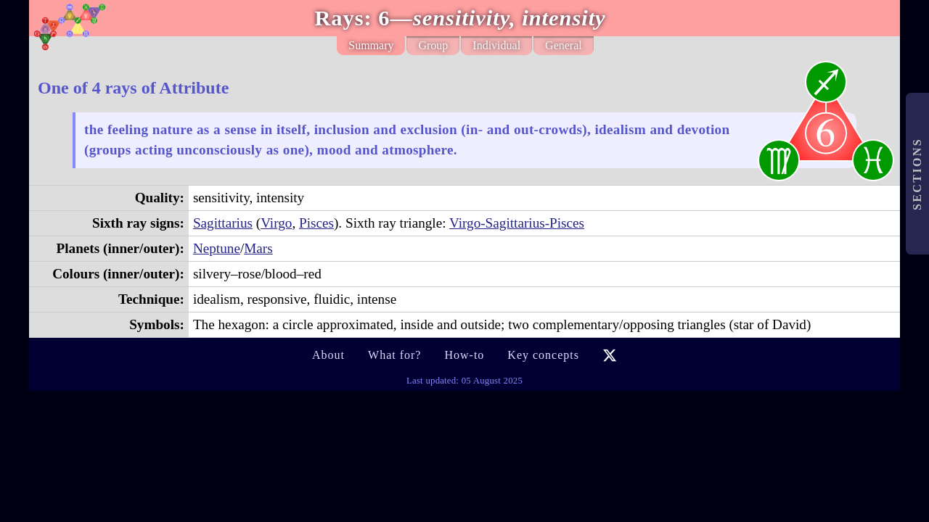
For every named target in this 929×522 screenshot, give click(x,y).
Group (433, 45)
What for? (394, 355)
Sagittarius (223, 223)
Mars (258, 248)
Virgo (276, 223)
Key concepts (543, 355)
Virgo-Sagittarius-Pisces (516, 223)
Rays (339, 18)
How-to (464, 355)
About (328, 355)
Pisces (316, 223)
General (563, 45)
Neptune (216, 248)
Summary (370, 45)
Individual (496, 45)
